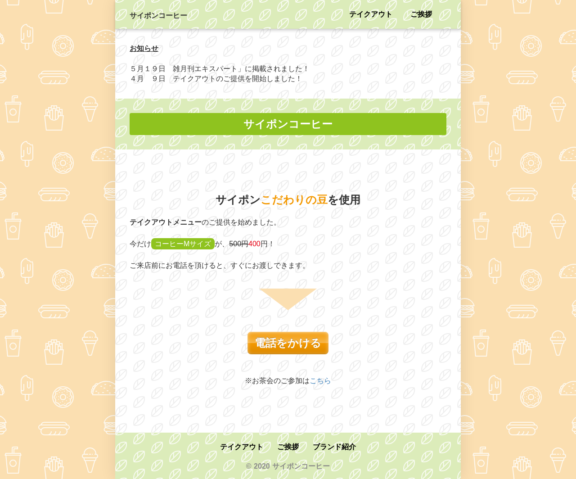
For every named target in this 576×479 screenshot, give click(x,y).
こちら (320, 380)
